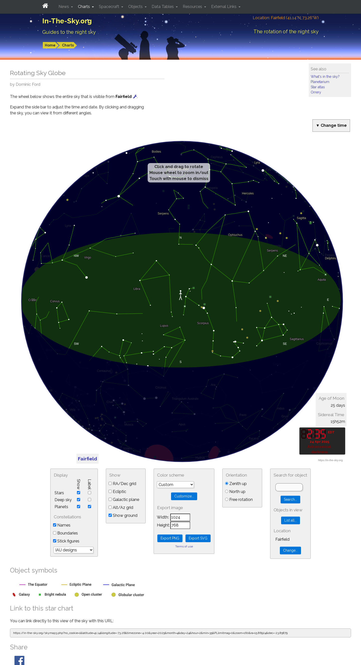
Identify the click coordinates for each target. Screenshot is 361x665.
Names (61, 525)
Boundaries (65, 533)
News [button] (64, 6)
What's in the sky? (325, 77)
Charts (68, 45)
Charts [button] (84, 6)
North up (235, 491)
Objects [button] (136, 6)
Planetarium (320, 82)
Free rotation (239, 499)
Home (50, 45)
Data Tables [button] (163, 6)
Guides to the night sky (69, 32)
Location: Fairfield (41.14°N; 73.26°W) (286, 17)
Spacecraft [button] (109, 6)
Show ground (123, 515)
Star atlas (318, 87)
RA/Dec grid (122, 483)
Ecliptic (117, 491)
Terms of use (184, 546)
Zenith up (236, 483)
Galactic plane (124, 499)
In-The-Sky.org (67, 21)
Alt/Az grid (121, 507)
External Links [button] (224, 6)
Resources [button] (193, 6)
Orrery (316, 92)
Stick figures (66, 541)
